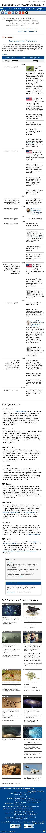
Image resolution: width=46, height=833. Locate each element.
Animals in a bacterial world (32, 690)
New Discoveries (19, 804)
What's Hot (40, 10)
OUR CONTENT (21, 29)
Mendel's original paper (11, 512)
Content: (10, 798)
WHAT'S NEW (22, 31)
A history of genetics (29, 627)
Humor (31, 809)
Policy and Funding (34, 802)
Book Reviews (35, 806)
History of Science (32, 813)
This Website (31, 793)
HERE (21, 576)
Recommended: (8, 806)
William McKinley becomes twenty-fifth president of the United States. (37, 323)
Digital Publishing (27, 811)
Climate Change (7, 726)
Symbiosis (26, 669)
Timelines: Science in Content (23, 798)
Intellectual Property (21, 818)
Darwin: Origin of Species (31, 617)
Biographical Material (21, 814)
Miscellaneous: (8, 809)
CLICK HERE (11, 592)
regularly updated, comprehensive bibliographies (20, 551)
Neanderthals (6, 777)
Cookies (32, 817)
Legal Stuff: (9, 818)
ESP (13, 29)
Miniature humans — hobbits (11, 783)
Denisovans (5, 780)
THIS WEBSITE (32, 29)
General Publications (21, 809)
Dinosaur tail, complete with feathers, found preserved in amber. (10, 711)
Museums (33, 814)
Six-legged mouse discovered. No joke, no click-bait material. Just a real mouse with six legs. (33, 778)
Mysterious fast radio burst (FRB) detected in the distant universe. (32, 711)
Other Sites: (9, 813)
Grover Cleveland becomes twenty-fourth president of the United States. (37, 211)
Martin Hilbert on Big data (31, 742)
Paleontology (6, 696)
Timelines (30, 8)
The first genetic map (30, 624)
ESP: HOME (4, 831)
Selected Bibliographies (22, 806)
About (10, 8)
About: (11, 793)
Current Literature (20, 802)
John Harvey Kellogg (37, 237)
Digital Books (18, 800)
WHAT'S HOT (33, 31)
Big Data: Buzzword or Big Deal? (33, 739)
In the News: (9, 803)
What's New (39, 8)
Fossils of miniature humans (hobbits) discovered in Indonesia (10, 651)
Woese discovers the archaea (10, 683)
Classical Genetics (19, 8)
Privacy (26, 817)
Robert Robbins (21, 411)
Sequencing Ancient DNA (9, 720)
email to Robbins (34, 534)
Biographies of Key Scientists (33, 800)
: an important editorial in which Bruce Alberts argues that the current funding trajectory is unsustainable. (33, 648)
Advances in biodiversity (9, 686)
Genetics (17, 811)
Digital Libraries (19, 813)
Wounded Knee (30, 143)
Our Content (22, 793)
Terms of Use (18, 817)
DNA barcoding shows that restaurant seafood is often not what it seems (11, 691)
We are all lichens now (30, 687)
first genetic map (30, 512)
